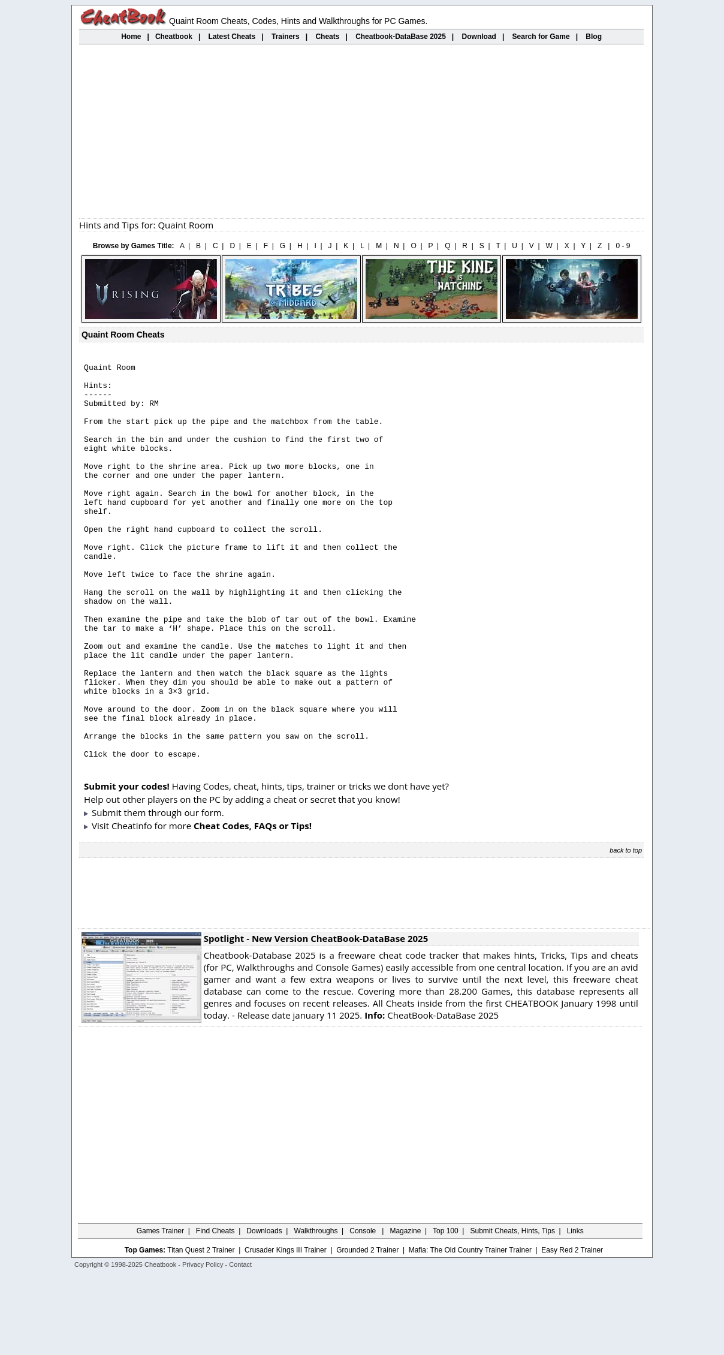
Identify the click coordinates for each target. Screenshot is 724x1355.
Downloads (264, 1310)
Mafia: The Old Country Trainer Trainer (470, 1329)
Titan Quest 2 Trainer (200, 1329)
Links (575, 1310)
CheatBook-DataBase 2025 (431, 1094)
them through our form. (174, 892)
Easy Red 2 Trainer (572, 1329)
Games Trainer (160, 1310)
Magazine (405, 1310)
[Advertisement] (361, 131)
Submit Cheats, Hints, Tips (512, 1310)
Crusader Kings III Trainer (286, 1329)
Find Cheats (215, 1310)
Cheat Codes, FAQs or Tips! (253, 905)
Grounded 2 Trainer (367, 1329)
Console (363, 1310)
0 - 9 (623, 246)
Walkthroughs (316, 1310)
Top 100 (445, 1310)
